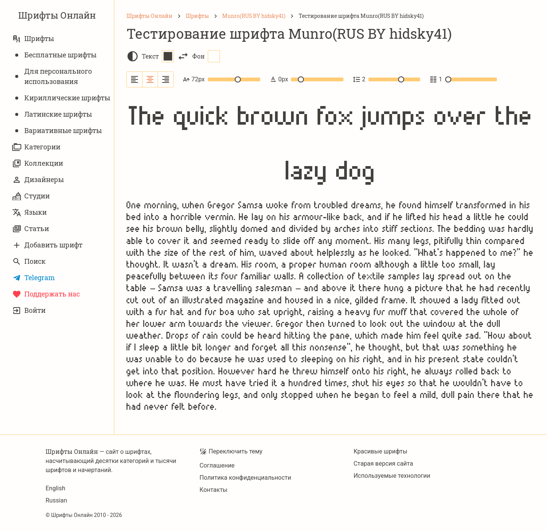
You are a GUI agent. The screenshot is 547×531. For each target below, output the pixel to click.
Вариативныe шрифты (57, 130)
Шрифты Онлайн (57, 15)
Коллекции (37, 163)
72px (221, 79)
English (55, 488)
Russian (56, 500)
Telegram (33, 277)
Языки (29, 212)
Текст (158, 56)
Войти (29, 310)
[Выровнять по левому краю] (134, 79)
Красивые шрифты (381, 451)
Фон (206, 56)
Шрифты (33, 38)
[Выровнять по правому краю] (165, 79)
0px (306, 79)
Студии (31, 196)
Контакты (213, 489)
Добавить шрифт (47, 245)
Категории (36, 147)
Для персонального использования (52, 76)
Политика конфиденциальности (245, 477)
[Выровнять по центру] (150, 79)
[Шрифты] (197, 16)
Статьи (30, 228)
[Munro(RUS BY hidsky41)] (253, 16)
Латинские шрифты (52, 114)
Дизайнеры (38, 179)
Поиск (29, 261)
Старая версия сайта (383, 463)
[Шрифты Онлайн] (149, 16)
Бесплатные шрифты (54, 55)
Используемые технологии (392, 475)
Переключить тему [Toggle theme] (230, 451)
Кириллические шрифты (61, 98)
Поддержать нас (46, 294)
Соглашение (216, 465)
